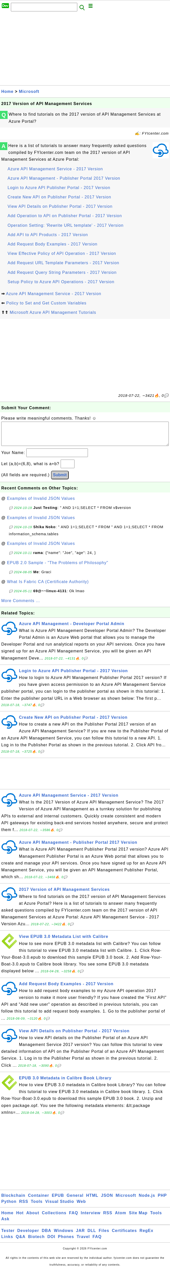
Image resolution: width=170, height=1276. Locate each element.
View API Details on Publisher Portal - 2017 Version (60, 206)
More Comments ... (20, 606)
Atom (120, 1218)
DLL (91, 1235)
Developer (28, 1235)
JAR (80, 1235)
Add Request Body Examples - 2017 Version (53, 244)
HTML (92, 1200)
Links (7, 1242)
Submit (60, 480)
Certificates (124, 1235)
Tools (36, 1206)
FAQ (73, 1218)
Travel (83, 1242)
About (32, 1218)
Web (81, 1206)
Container (38, 1200)
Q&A (21, 1242)
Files (104, 1235)
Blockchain (13, 1200)
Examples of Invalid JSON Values (41, 503)
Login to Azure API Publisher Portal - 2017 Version (59, 188)
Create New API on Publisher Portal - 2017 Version (59, 197)
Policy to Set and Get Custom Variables (46, 303)
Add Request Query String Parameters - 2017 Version (62, 272)
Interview (91, 1218)
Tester (8, 1235)
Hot (20, 1218)
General (75, 1200)
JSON (107, 1200)
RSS (23, 1206)
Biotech (36, 1242)
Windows (63, 1235)
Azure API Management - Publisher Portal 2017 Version (64, 178)
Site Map (138, 1218)
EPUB (58, 1200)
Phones (66, 1242)
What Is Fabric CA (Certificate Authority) (48, 587)
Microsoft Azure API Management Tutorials (53, 312)
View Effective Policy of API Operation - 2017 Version (62, 253)
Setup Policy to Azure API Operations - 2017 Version (61, 282)
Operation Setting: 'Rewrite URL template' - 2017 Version (66, 225)
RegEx (146, 1235)
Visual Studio (59, 1206)
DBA (46, 1235)
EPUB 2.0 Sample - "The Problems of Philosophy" (57, 568)
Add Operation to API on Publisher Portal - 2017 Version (65, 216)
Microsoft (29, 91)
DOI (51, 1242)
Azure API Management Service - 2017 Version (55, 169)
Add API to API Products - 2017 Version (48, 235)
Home (7, 91)
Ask (5, 1224)
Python (8, 1206)
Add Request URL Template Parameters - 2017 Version (63, 263)
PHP (162, 1200)
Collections (54, 1218)
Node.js (147, 1200)
